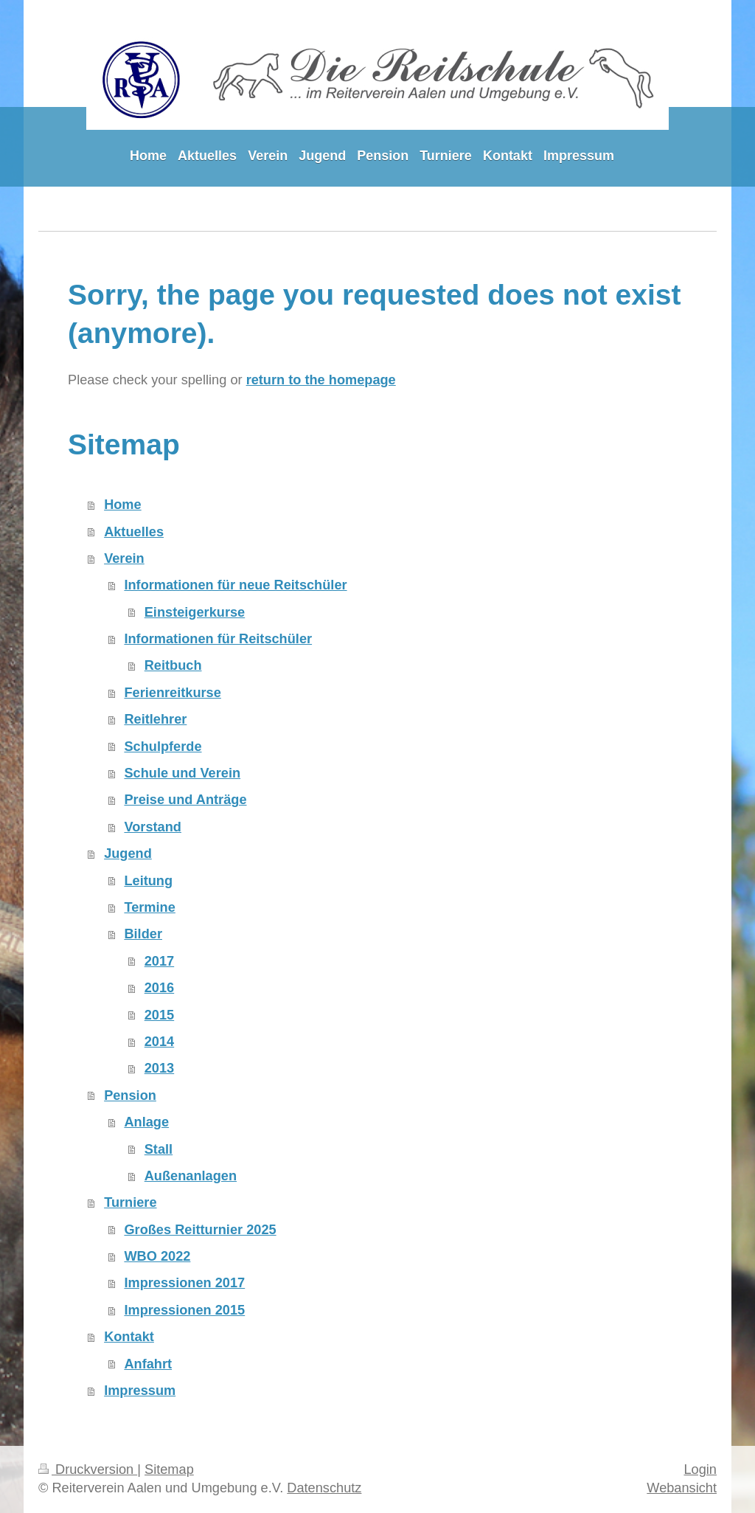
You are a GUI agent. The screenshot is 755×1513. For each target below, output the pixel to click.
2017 (159, 961)
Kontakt (129, 1336)
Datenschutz (324, 1488)
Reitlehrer (155, 719)
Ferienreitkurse (172, 692)
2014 (159, 1041)
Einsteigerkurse (195, 612)
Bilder (143, 934)
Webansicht (682, 1488)
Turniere (130, 1202)
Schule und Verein (182, 773)
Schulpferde (162, 746)
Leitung (148, 880)
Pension (130, 1095)
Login (700, 1469)
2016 (159, 987)
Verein (124, 558)
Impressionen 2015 (184, 1310)
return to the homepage (321, 380)
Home (123, 504)
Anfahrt (148, 1364)
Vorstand (152, 827)
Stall (159, 1149)
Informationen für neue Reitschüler (235, 585)
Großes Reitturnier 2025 (200, 1229)
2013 (159, 1068)
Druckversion (87, 1469)
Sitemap (169, 1469)
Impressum (139, 1390)
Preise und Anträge (185, 799)
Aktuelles (134, 531)
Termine (149, 907)
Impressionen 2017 (184, 1282)
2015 (159, 1015)
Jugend (128, 853)
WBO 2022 (157, 1256)
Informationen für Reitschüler (218, 638)
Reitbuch (173, 665)
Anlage (146, 1122)
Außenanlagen (191, 1175)
